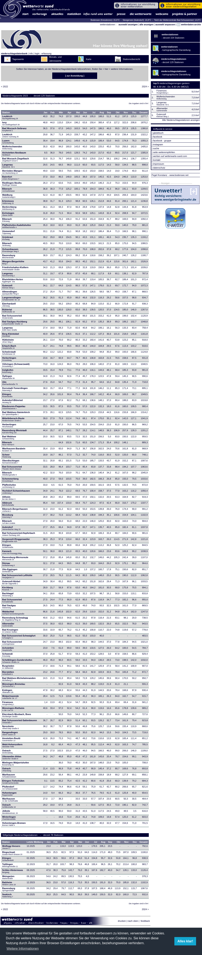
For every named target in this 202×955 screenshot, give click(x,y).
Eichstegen (8, 214)
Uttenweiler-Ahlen (11, 757)
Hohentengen (9, 794)
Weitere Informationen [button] (23, 948)
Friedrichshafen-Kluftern (15, 268)
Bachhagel (8, 594)
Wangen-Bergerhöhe (13, 262)
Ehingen (7, 395)
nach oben (133, 921)
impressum (158, 164)
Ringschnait (12, 853)
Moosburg (7, 516)
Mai (78, 112)
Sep (109, 112)
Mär (61, 112)
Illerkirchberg (9, 208)
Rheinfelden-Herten (12, 280)
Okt (117, 112)
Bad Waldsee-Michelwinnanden (19, 679)
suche (156, 148)
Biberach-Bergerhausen (15, 510)
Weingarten (8, 877)
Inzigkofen (7, 371)
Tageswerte (18, 59)
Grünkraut (7, 238)
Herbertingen (9, 359)
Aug (101, 112)
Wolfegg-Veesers (11, 847)
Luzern (8, 141)
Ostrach (7, 751)
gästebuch (158, 133)
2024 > (145, 86)
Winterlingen (9, 818)
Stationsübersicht (131, 59)
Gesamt (143, 112)
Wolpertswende (10, 697)
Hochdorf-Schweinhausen (16, 492)
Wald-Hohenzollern (12, 745)
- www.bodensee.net (178, 175)
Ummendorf (8, 232)
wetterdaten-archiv (189, 24)
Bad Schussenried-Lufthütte (17, 576)
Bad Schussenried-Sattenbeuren (19, 721)
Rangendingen (10, 733)
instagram (158, 144)
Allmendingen (10, 292)
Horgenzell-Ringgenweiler (16, 540)
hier (106, 69)
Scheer (6, 455)
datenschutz (159, 168)
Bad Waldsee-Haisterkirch (16, 413)
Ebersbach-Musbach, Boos (16, 715)
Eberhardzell (9, 304)
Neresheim (10, 727)
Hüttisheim (8, 341)
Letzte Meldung (35, 842)
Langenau (8, 165)
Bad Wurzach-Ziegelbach (15, 159)
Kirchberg (7, 588)
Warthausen (9, 775)
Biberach (8, 190)
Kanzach (12, 552)
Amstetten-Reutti (11, 739)
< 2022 (4, 86)
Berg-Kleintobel (10, 335)
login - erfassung (43, 53)
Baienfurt (10, 177)
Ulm (10, 383)
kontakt (156, 160)
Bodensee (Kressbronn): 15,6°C (105, 20)
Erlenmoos (8, 202)
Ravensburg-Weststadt (14, 431)
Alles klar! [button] (185, 941)
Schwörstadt (9, 353)
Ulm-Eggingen (10, 570)
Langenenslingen (11, 298)
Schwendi (7, 655)
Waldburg (9, 196)
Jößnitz (10, 812)
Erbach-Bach (9, 347)
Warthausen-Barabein (13, 449)
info (31, 53)
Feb (53, 112)
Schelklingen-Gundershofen (17, 661)
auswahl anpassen (165, 24)
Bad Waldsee (9, 437)
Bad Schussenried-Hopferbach (18, 534)
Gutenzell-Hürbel (11, 582)
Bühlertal (8, 310)
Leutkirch (10, 117)
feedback (145, 921)
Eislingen (8, 691)
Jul (93, 112)
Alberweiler (8, 624)
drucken (122, 921)
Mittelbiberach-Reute (13, 419)
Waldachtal (13, 612)
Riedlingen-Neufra (12, 184)
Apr (69, 112)
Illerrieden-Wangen (12, 172)
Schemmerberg (10, 480)
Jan (45, 112)
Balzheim (9, 883)
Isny (11, 123)
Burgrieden (8, 667)
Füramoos (8, 703)
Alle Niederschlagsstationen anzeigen (181, 120)
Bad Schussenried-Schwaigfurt (19, 636)
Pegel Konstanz (159, 175)
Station (6, 112)
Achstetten (8, 649)
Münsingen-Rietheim (13, 709)
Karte (88, 59)
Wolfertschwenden (12, 147)
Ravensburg (8, 256)
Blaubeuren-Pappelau (13, 407)
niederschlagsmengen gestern (174, 83)
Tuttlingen (10, 865)
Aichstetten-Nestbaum (14, 153)
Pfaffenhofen (9, 486)
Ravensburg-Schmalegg (15, 618)
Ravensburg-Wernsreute (15, 558)
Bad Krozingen (10, 631)
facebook (157, 136)
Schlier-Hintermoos (12, 871)
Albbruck (8, 504)
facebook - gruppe (162, 140)
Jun (85, 112)
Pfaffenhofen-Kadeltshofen (16, 226)
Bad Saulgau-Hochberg (14, 322)
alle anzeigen (146, 24)
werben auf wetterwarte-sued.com (170, 156)
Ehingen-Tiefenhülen (13, 782)
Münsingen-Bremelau (13, 685)
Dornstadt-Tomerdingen (15, 389)
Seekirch (7, 895)
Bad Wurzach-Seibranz (14, 129)
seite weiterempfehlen (164, 152)
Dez (134, 112)
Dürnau (8, 564)
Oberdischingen (10, 461)
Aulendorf (11, 528)
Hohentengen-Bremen (14, 824)
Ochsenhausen (10, 250)
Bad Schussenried (12, 316)
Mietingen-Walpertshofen (15, 763)
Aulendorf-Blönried (12, 401)
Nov (126, 112)
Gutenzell (8, 286)
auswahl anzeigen (128, 24)
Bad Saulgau (9, 606)
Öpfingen (8, 377)
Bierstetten (8, 673)
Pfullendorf (10, 787)
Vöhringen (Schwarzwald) (16, 365)
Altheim (9, 498)
